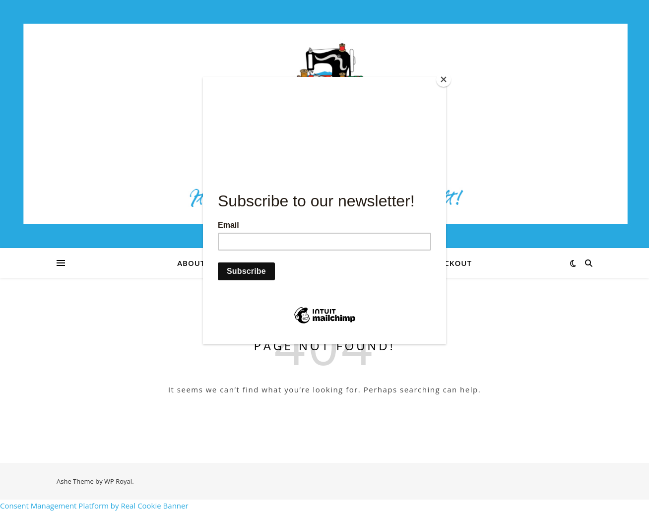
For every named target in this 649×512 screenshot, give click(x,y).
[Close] (443, 79)
